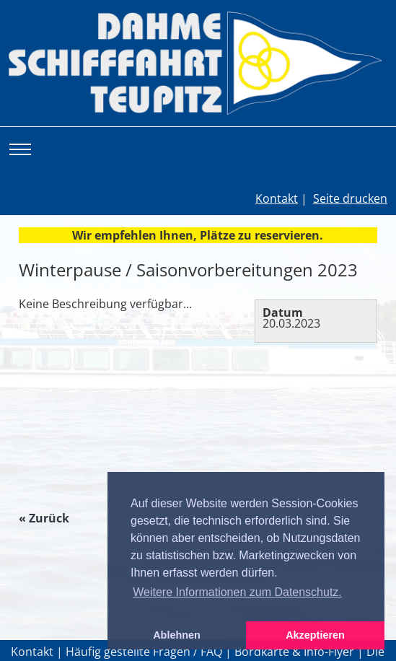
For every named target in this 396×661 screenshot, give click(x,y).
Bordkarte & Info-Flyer (294, 652)
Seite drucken (350, 198)
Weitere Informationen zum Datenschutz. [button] (237, 592)
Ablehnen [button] (177, 635)
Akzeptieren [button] (315, 635)
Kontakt (276, 198)
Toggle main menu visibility (23, 138)
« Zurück (44, 518)
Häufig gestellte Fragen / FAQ (144, 652)
